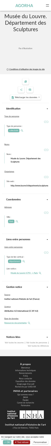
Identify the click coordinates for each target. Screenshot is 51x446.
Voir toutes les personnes (37, 342)
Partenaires (25, 405)
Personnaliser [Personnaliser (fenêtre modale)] (40, 442)
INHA (25, 397)
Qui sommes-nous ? (25, 394)
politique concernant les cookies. (16, 439)
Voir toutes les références (38, 346)
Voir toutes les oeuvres (14, 342)
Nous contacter (25, 378)
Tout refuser (22, 442)
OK (7, 442)
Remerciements (25, 373)
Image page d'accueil (25, 384)
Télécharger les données (24, 97)
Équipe (25, 400)
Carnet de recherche (25, 402)
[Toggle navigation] (48, 5)
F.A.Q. (25, 376)
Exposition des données (25, 381)
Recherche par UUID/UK (25, 386)
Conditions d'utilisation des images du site (25, 69)
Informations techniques (25, 370)
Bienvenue (25, 367)
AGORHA (24, 5)
